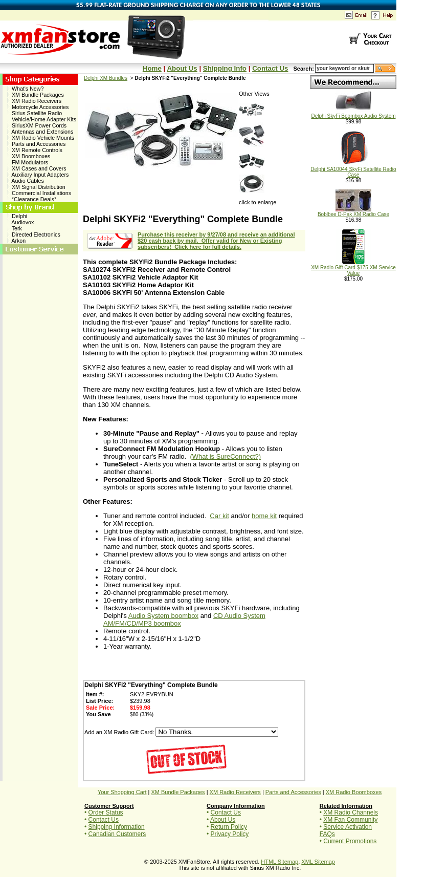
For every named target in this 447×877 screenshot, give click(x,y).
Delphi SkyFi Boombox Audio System (353, 114)
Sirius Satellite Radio (35, 113)
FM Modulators (28, 162)
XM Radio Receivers (34, 101)
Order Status (105, 812)
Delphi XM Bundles (105, 78)
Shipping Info (225, 68)
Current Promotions (349, 841)
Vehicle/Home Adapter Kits (42, 119)
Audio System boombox (163, 615)
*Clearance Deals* (32, 199)
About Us (182, 68)
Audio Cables (26, 181)
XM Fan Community (350, 819)
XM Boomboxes (29, 156)
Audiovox (21, 222)
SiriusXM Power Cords (37, 125)
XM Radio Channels (350, 812)
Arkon (17, 241)
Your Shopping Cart (122, 792)
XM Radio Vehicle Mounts (41, 138)
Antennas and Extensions (40, 132)
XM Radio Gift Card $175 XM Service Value (353, 268)
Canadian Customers (117, 834)
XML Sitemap (318, 862)
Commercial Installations (39, 193)
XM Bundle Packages (36, 95)
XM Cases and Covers (37, 168)
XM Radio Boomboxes (354, 792)
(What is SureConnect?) (225, 456)
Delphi (17, 216)
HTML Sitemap (279, 862)
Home (152, 68)
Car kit (219, 516)
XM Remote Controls (35, 150)
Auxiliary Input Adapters (38, 175)
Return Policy (229, 826)
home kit (264, 516)
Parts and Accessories (36, 144)
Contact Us (270, 68)
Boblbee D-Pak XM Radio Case (353, 212)
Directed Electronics (34, 234)
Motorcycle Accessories (38, 107)
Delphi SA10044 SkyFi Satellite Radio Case (353, 170)
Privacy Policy (230, 834)
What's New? (25, 88)
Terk (15, 228)
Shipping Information (116, 826)
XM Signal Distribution (36, 187)
